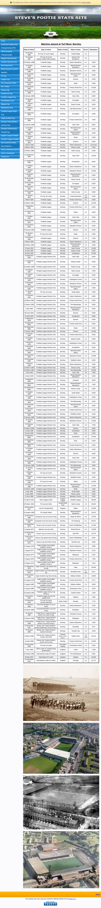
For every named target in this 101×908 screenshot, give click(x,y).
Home (3, 41)
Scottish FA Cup (6, 93)
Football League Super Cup (9, 113)
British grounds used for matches (9, 70)
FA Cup (3, 76)
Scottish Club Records (9, 62)
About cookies (86, 2)
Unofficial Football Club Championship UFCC (9, 46)
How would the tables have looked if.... (8, 144)
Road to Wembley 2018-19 (10, 149)
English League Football (9, 135)
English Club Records (8, 58)
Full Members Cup (7, 100)
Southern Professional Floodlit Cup (9, 130)
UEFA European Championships (6, 53)
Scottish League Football (10, 139)
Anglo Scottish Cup (8, 118)
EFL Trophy (5, 86)
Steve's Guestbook (7, 153)
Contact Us (5, 157)
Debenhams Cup (7, 108)
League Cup (5, 79)
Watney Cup (5, 104)
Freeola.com (72, 899)
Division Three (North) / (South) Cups (9, 123)
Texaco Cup (5, 90)
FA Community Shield (8, 83)
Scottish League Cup (8, 97)
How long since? (7, 65)
